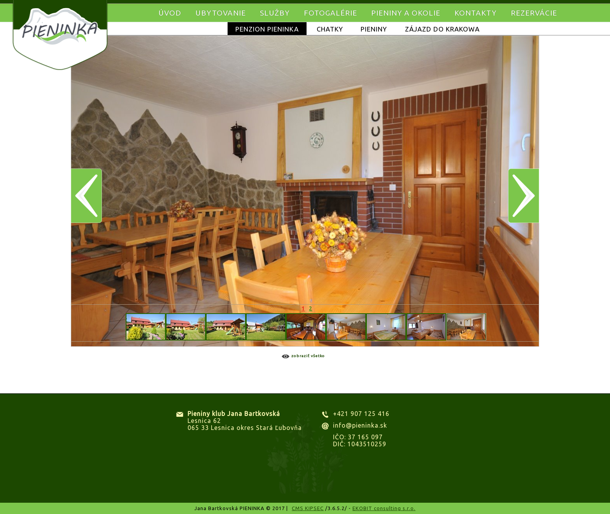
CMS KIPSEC (308, 508)
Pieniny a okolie (405, 13)
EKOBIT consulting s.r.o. (383, 508)
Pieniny (374, 29)
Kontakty (475, 13)
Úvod (169, 13)
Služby (275, 13)
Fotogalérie (330, 13)
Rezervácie (534, 13)
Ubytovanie (220, 13)
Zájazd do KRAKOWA (442, 29)
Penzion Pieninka (267, 29)
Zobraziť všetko (308, 356)
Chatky (330, 29)
